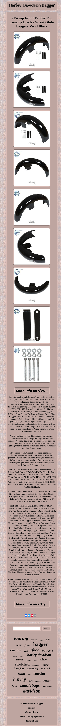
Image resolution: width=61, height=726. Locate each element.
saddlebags (30, 685)
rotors (46, 680)
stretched (22, 664)
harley (19, 679)
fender (39, 673)
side (31, 681)
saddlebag (32, 668)
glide (35, 650)
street (19, 659)
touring (21, 638)
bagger (40, 644)
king (46, 664)
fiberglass (19, 668)
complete (36, 665)
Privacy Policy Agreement (32, 716)
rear (19, 645)
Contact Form (31, 712)
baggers (47, 650)
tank (26, 651)
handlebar (47, 686)
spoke (37, 681)
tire (29, 675)
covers (28, 660)
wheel (44, 659)
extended (45, 668)
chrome (34, 640)
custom (15, 650)
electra (22, 656)
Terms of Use (32, 721)
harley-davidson (39, 655)
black (14, 686)
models (14, 656)
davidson (31, 691)
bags (35, 660)
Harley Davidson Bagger (31, 703)
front (27, 645)
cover (41, 640)
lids (48, 639)
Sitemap (32, 708)
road (21, 673)
